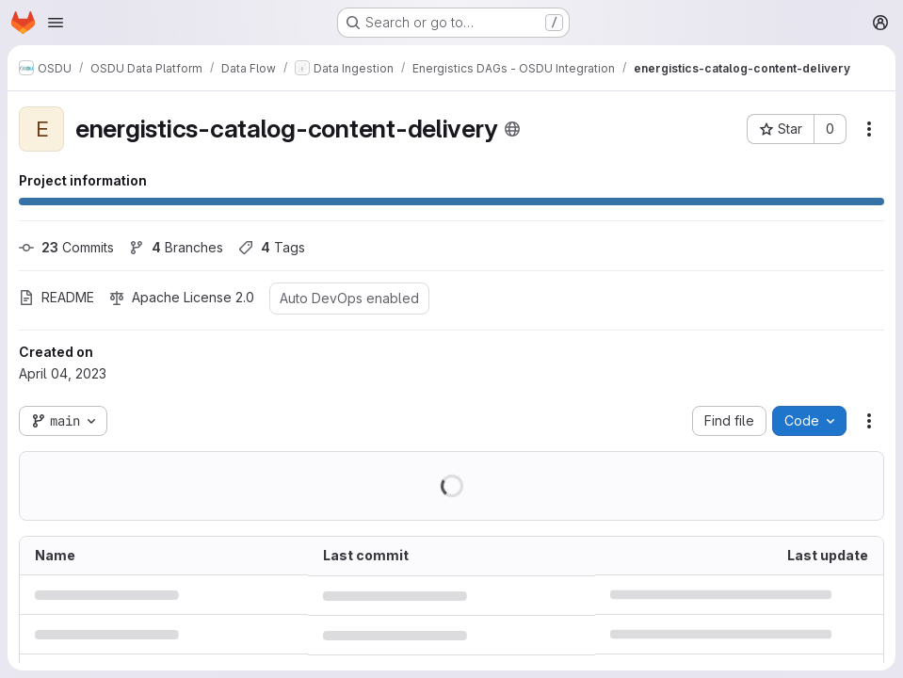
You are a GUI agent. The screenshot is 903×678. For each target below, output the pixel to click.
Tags (271, 247)
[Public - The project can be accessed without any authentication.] (512, 129)
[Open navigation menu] (55, 23)
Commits (66, 247)
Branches (176, 247)
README (56, 297)
